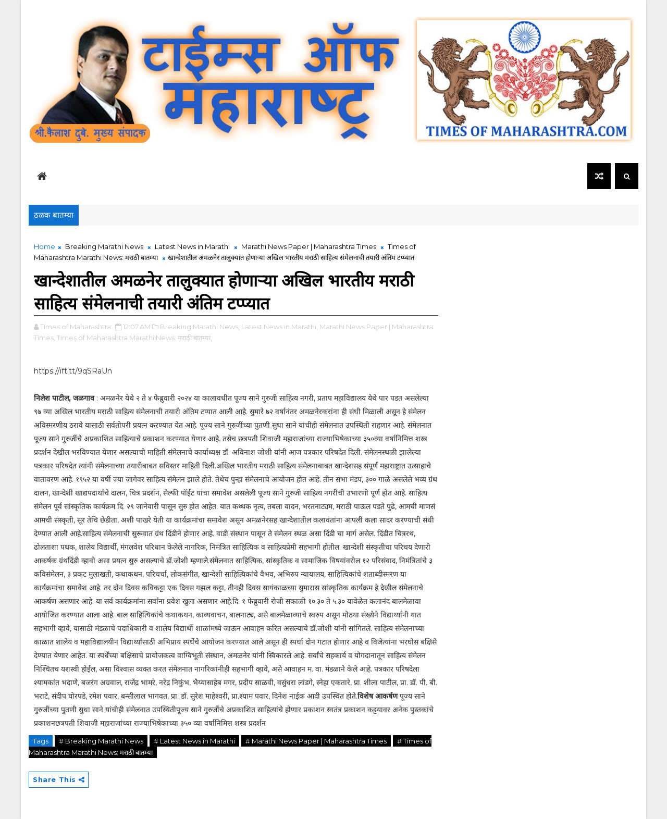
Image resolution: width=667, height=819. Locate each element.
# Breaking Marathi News (101, 741)
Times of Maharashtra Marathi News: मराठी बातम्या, (134, 337)
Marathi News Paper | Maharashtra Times (308, 246)
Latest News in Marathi (192, 246)
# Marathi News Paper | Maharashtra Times (316, 741)
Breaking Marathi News (104, 246)
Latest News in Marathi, (279, 326)
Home (44, 246)
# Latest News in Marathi (194, 741)
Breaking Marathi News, (200, 326)
